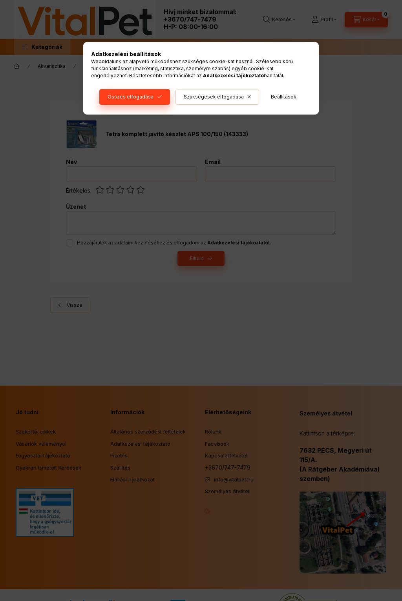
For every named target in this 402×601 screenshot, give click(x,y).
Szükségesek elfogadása (214, 97)
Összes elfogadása (130, 97)
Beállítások (283, 97)
